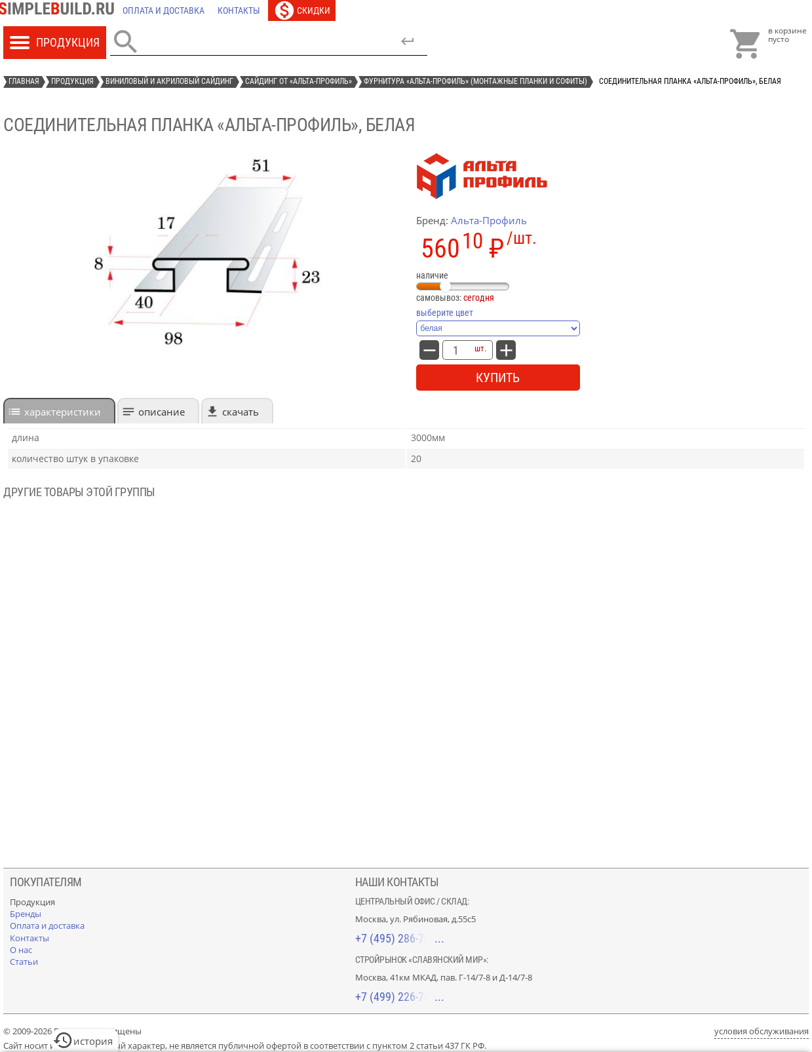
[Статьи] (24, 961)
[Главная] (60, 10)
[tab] (59, 410)
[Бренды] (25, 914)
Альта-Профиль (489, 220)
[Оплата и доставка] (163, 10)
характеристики (62, 411)
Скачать (240, 411)
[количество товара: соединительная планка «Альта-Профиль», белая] (455, 350)
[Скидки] (302, 10)
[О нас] (21, 950)
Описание (161, 411)
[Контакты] (238, 10)
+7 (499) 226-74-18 (399, 996)
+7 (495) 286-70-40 (399, 938)
